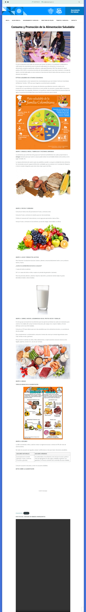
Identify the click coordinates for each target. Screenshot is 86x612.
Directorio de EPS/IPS (47, 20)
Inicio (7, 20)
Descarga (26, 513)
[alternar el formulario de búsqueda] (79, 2)
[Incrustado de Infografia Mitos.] (43, 490)
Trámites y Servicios (62, 20)
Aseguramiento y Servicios (30, 20)
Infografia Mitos (19, 513)
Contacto (74, 20)
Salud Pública (16, 20)
